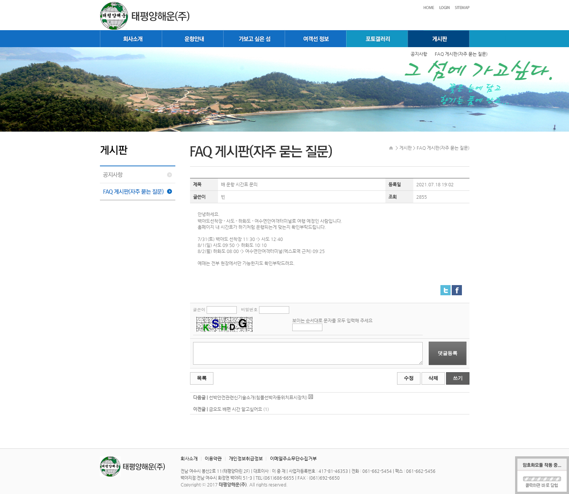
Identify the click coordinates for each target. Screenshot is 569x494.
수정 (409, 378)
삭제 (433, 378)
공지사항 (419, 54)
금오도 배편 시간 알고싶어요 (235, 409)
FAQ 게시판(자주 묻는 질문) (461, 54)
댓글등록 (447, 353)
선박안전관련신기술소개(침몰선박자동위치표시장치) (258, 397)
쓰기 (458, 378)
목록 (202, 378)
